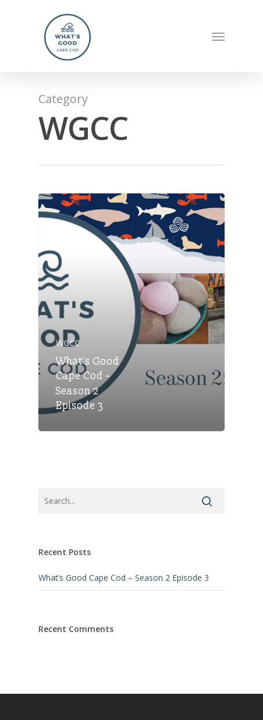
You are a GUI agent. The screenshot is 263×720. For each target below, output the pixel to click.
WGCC (68, 342)
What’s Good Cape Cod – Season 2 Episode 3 (123, 577)
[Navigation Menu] (218, 36)
